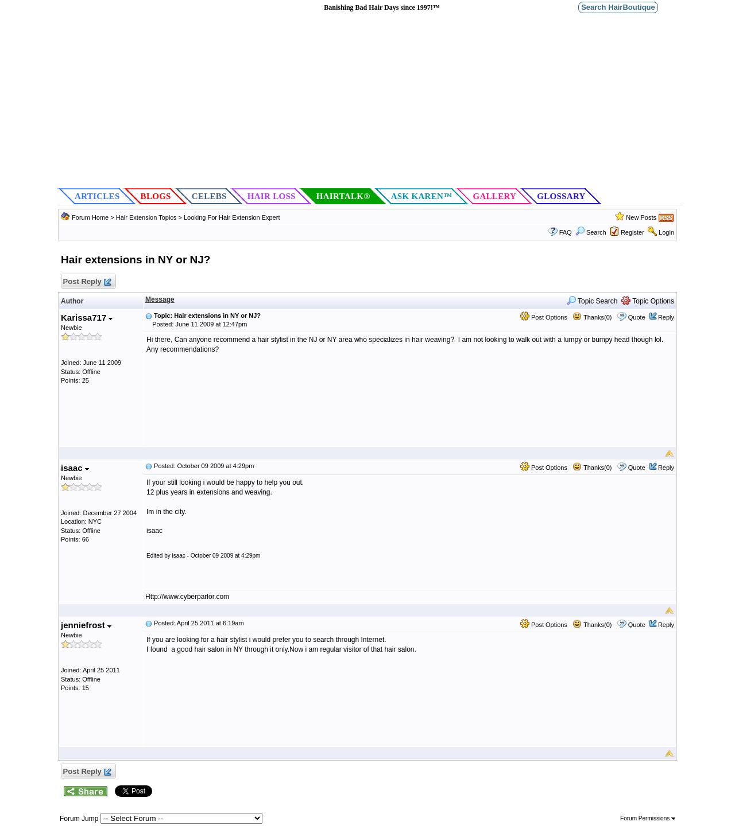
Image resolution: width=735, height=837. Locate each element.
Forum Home (90, 217)
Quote (636, 317)
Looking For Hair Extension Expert (232, 217)
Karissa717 (87, 317)
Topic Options (647, 301)
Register (632, 232)
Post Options (543, 317)
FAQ (565, 232)
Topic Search (592, 301)
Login (666, 232)
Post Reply (87, 282)
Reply (666, 317)
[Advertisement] (370, 101)
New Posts (641, 217)
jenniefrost (86, 625)
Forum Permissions (647, 818)
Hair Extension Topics (146, 217)
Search (590, 232)
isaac (75, 468)
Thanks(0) (592, 317)
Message (160, 299)
